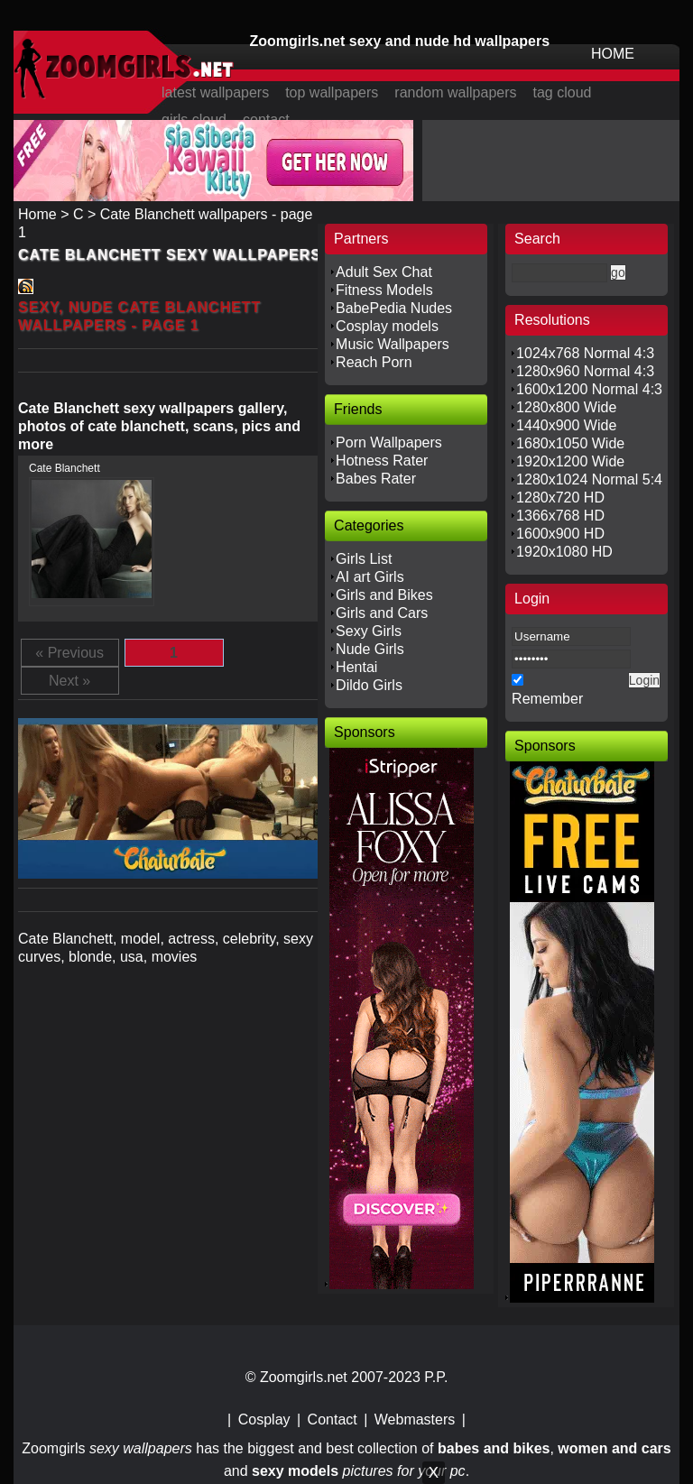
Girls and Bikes (384, 595)
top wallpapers (331, 92)
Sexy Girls (369, 631)
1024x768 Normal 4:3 (585, 353)
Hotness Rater (382, 460)
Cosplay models (387, 326)
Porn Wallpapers (389, 442)
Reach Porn (374, 362)
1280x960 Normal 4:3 (585, 371)
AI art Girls (370, 577)
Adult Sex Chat (384, 272)
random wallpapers (455, 92)
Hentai (356, 667)
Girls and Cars (382, 613)
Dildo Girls (369, 685)
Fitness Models (384, 290)
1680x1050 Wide (570, 443)
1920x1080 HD (564, 551)
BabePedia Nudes (394, 308)
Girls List (364, 559)
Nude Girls (370, 649)
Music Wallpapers (392, 344)
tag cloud (562, 92)
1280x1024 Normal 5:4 (589, 479)
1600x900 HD (560, 533)
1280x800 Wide (566, 407)
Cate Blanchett (64, 468)
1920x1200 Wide (570, 461)
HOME (612, 53)
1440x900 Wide (566, 425)
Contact (332, 1419)
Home (37, 214)
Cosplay (264, 1419)
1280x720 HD (560, 497)
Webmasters (415, 1419)
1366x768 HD (560, 515)
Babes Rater (376, 478)
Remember (547, 698)
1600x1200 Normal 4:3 (589, 389)
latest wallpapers (215, 92)
